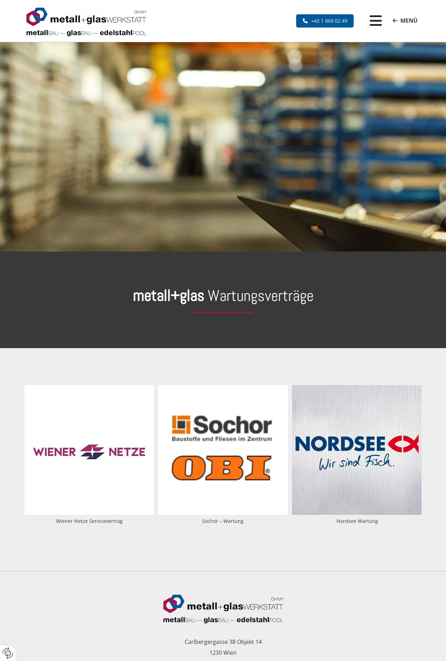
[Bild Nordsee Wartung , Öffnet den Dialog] (357, 455)
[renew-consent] (8, 653)
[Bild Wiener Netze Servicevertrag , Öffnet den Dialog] (89, 455)
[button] (325, 21)
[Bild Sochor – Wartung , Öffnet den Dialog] (223, 455)
